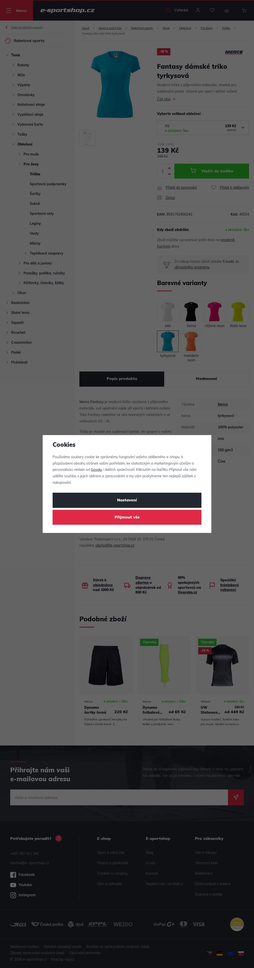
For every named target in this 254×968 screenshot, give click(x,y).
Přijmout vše (127, 518)
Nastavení (127, 500)
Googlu (96, 470)
